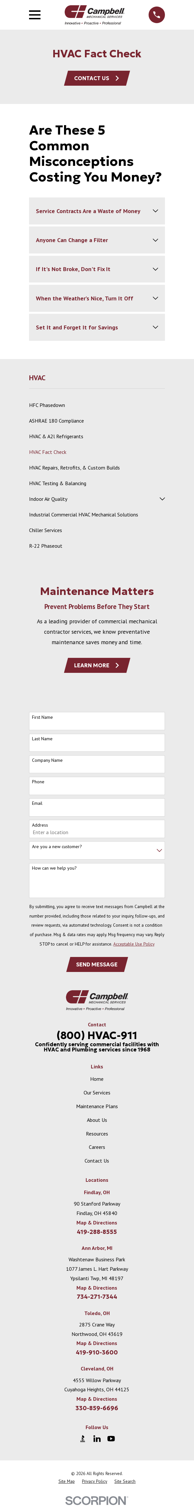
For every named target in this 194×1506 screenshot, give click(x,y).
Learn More (97, 665)
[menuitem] (97, 405)
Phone (38, 782)
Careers (97, 1147)
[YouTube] (111, 1438)
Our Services (97, 1092)
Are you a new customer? (57, 846)
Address (40, 825)
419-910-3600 (97, 1352)
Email (37, 803)
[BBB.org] (82, 1438)
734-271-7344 (97, 1297)
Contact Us (97, 78)
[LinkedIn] (97, 1438)
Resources (97, 1133)
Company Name (47, 760)
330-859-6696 (96, 1408)
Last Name (42, 739)
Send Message (97, 964)
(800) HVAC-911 (97, 1035)
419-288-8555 (97, 1232)
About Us (97, 1120)
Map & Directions (96, 1222)
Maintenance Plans (97, 1106)
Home (97, 1079)
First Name (42, 717)
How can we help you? (54, 868)
